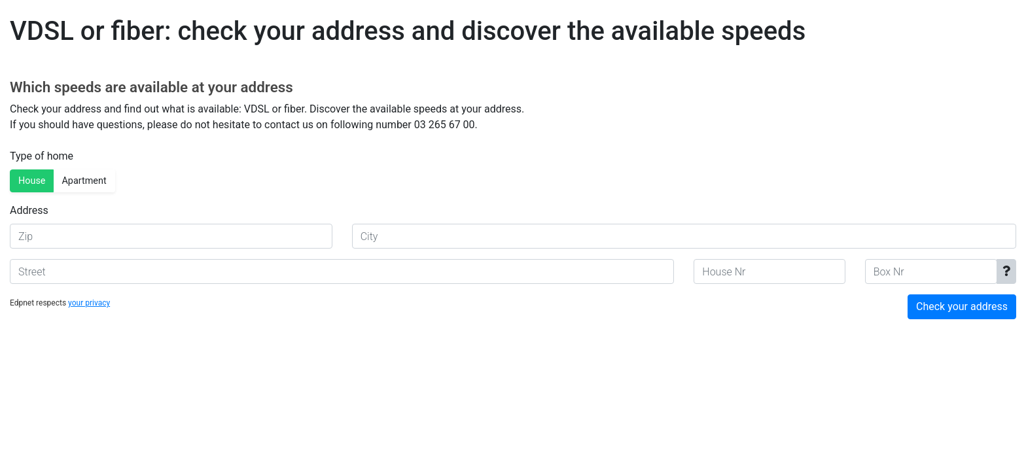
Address (29, 210)
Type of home (41, 156)
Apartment (84, 180)
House (31, 180)
